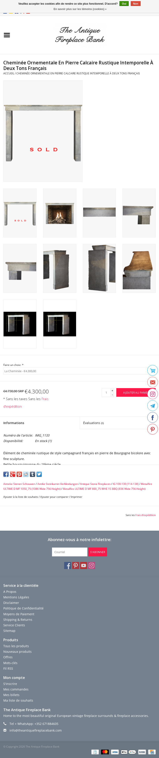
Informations (13, 423)
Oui (124, 3)
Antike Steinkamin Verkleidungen (57, 484)
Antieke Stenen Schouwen (19, 484)
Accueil (8, 73)
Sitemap (9, 631)
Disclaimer (11, 603)
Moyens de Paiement (18, 614)
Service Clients (14, 625)
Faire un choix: (13, 365)
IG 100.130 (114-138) (126, 484)
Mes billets (11, 695)
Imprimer (76, 497)
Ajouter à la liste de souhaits (20, 497)
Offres (8, 657)
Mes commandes (16, 689)
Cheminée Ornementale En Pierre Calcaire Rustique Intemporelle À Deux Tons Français (78, 73)
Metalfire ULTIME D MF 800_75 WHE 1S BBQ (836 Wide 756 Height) (104, 489)
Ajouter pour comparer (54, 497)
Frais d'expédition (145, 515)
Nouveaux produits (17, 651)
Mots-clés (10, 663)
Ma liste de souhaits (18, 700)
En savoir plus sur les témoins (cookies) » (80, 9)
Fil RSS (8, 668)
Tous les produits (16, 646)
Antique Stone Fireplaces (95, 484)
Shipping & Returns (17, 619)
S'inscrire (10, 684)
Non (135, 3)
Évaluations (93, 423)
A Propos (9, 591)
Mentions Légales (16, 597)
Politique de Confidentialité (23, 608)
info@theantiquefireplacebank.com (36, 730)
